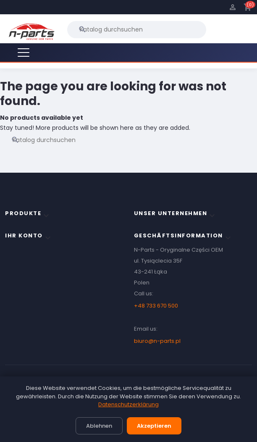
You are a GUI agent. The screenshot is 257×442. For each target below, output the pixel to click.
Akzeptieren (154, 426)
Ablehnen (99, 426)
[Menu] (23, 52)
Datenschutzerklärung (128, 404)
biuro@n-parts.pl (157, 341)
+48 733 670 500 (156, 306)
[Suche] (137, 29)
